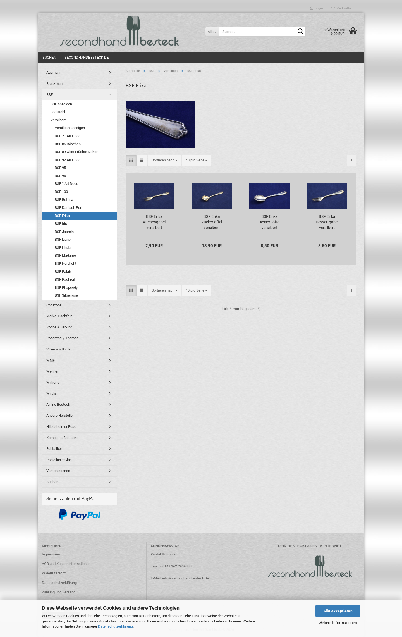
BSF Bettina (64, 199)
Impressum (51, 554)
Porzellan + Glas (59, 460)
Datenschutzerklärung (115, 626)
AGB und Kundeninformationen (66, 564)
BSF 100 (61, 192)
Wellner (52, 371)
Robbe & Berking (59, 327)
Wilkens (52, 382)
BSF (49, 94)
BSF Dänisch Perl (68, 208)
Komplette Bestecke (62, 438)
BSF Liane (63, 239)
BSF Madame (65, 255)
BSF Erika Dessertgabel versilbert (327, 222)
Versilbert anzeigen (70, 128)
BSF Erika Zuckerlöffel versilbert (212, 222)
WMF (50, 360)
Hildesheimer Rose (61, 426)
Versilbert (58, 120)
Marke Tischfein (59, 316)
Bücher (52, 482)
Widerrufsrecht (54, 573)
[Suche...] (212, 32)
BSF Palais (63, 271)
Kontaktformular (163, 554)
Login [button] (316, 8)
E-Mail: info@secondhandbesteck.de (180, 578)
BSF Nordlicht (65, 263)
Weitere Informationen (338, 623)
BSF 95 (60, 168)
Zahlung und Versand (58, 592)
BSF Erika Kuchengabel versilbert (154, 222)
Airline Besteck (58, 404)
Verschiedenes (58, 471)
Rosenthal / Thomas (62, 338)
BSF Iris (61, 223)
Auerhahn (53, 72)
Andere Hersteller (60, 415)
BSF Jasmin (64, 232)
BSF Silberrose (66, 295)
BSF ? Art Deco (66, 184)
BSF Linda (63, 247)
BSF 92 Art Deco (67, 160)
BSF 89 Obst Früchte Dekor (76, 152)
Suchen (49, 57)
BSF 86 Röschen (68, 144)
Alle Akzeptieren (338, 611)
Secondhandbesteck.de (86, 57)
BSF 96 (60, 176)
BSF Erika (62, 216)
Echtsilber (54, 449)
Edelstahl (58, 112)
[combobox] (164, 160)
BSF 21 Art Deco (67, 136)
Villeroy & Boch (58, 349)
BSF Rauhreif (65, 279)
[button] (131, 160)
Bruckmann (55, 84)
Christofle (53, 305)
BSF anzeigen (61, 104)
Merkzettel (341, 8)
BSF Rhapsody (66, 287)
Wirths (51, 393)
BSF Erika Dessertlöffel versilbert (269, 222)
